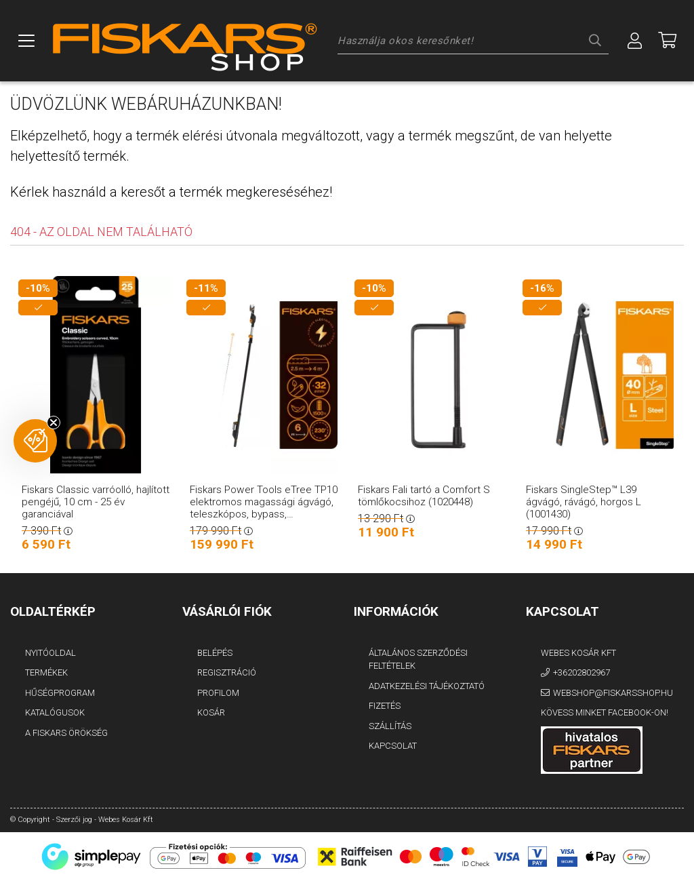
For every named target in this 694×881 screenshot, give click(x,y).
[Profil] (635, 41)
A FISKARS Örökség (66, 733)
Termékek (46, 672)
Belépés (214, 653)
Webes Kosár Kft (578, 653)
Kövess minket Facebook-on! (604, 712)
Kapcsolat (393, 746)
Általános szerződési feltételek (418, 659)
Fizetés (385, 706)
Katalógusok (55, 712)
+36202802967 (581, 672)
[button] (35, 441)
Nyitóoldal (50, 653)
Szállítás (390, 726)
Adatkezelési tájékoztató (427, 686)
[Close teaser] (53, 422)
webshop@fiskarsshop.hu (613, 693)
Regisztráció (226, 672)
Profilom (218, 693)
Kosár (211, 712)
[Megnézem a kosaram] (667, 41)
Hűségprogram (60, 693)
